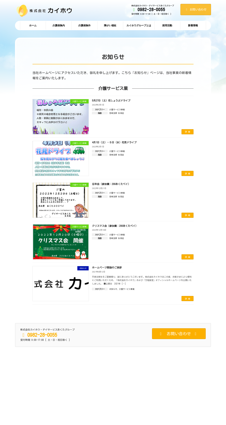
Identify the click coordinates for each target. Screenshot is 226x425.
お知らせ (113, 289)
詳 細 (187, 132)
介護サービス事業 (117, 109)
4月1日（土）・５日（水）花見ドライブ (114, 142)
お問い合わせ (196, 9)
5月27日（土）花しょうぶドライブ (111, 100)
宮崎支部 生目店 (116, 113)
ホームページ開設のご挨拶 (107, 267)
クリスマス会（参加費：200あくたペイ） (115, 226)
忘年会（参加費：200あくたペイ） (111, 184)
